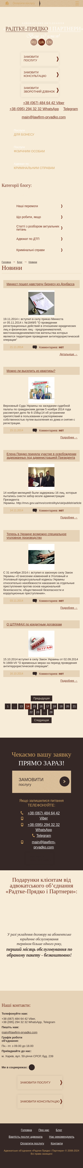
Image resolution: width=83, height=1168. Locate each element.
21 (74, 706)
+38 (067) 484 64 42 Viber (43, 103)
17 (47, 706)
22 (31, 712)
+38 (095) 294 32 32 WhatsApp (34, 109)
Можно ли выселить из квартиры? (31, 371)
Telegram (70, 109)
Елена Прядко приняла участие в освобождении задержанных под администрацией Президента (41, 455)
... (14, 706)
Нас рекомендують (61, 1136)
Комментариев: (51, 347)
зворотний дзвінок (41, 858)
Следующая (41, 720)
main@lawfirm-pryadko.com (44, 117)
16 (41, 706)
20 (67, 706)
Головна (6, 262)
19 (61, 706)
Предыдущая (41, 698)
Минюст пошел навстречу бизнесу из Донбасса (41, 284)
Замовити (41, 58)
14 (27, 706)
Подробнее (67, 437)
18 (54, 706)
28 (51, 712)
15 (34, 706)
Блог (19, 262)
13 (21, 706)
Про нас (44, 1130)
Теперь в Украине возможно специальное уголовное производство (37, 535)
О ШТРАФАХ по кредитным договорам (34, 624)
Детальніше (67, 354)
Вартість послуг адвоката (25, 1136)
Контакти (57, 1143)
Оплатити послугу (32, 1143)
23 (37, 712)
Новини (33, 262)
